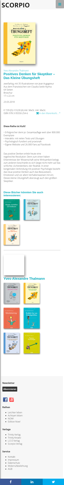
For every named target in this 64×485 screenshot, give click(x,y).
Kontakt (11, 456)
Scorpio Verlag (15, 443)
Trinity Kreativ (14, 437)
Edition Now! (14, 421)
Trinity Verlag (14, 434)
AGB (10, 468)
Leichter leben (15, 412)
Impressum (13, 459)
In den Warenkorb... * (48, 113)
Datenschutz (14, 462)
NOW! (11, 418)
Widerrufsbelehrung (18, 465)
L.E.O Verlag (14, 440)
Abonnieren (9, 389)
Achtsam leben (15, 415)
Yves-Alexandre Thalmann (16, 70)
